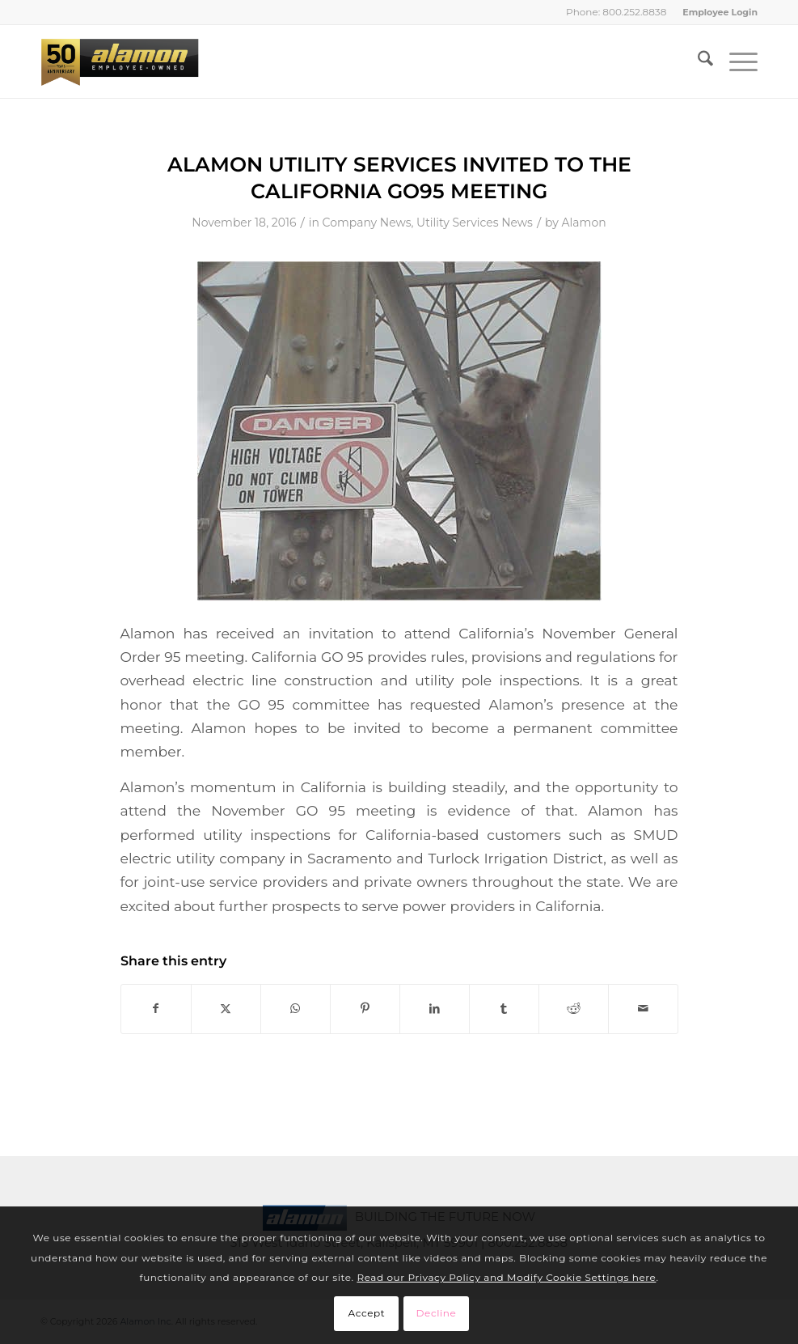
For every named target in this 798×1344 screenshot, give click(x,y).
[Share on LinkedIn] (434, 1008)
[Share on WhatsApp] (295, 1008)
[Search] (697, 61)
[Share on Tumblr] (504, 1008)
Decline (436, 1313)
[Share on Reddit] (573, 1008)
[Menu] (735, 61)
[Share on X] (226, 1008)
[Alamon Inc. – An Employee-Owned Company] (119, 61)
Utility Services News (474, 222)
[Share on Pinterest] (365, 1008)
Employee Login (720, 12)
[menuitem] (716, 12)
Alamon (584, 222)
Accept (367, 1313)
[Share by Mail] (643, 1008)
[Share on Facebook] (156, 1008)
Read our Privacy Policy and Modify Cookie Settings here (506, 1277)
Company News (367, 222)
